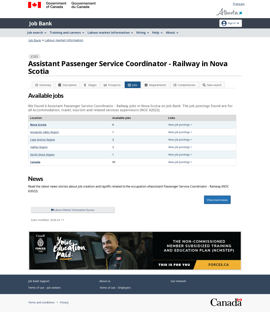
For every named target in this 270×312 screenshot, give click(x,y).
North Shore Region (42, 154)
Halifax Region (39, 147)
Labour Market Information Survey (72, 209)
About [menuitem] (172, 32)
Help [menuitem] (157, 32)
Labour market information (64, 40)
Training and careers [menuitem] (67, 32)
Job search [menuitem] (36, 32)
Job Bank (40, 23)
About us (104, 281)
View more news (217, 200)
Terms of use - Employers (115, 287)
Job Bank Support (39, 281)
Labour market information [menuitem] (110, 32)
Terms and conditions (41, 302)
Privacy (64, 302)
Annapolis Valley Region (44, 132)
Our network (178, 281)
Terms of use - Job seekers (44, 287)
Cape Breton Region (42, 139)
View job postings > (180, 124)
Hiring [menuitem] (142, 32)
